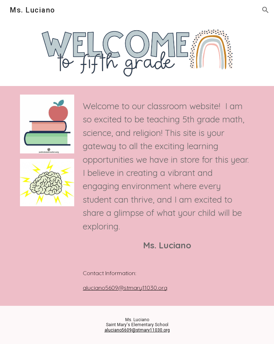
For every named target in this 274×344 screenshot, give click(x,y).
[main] (167, 179)
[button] (265, 10)
